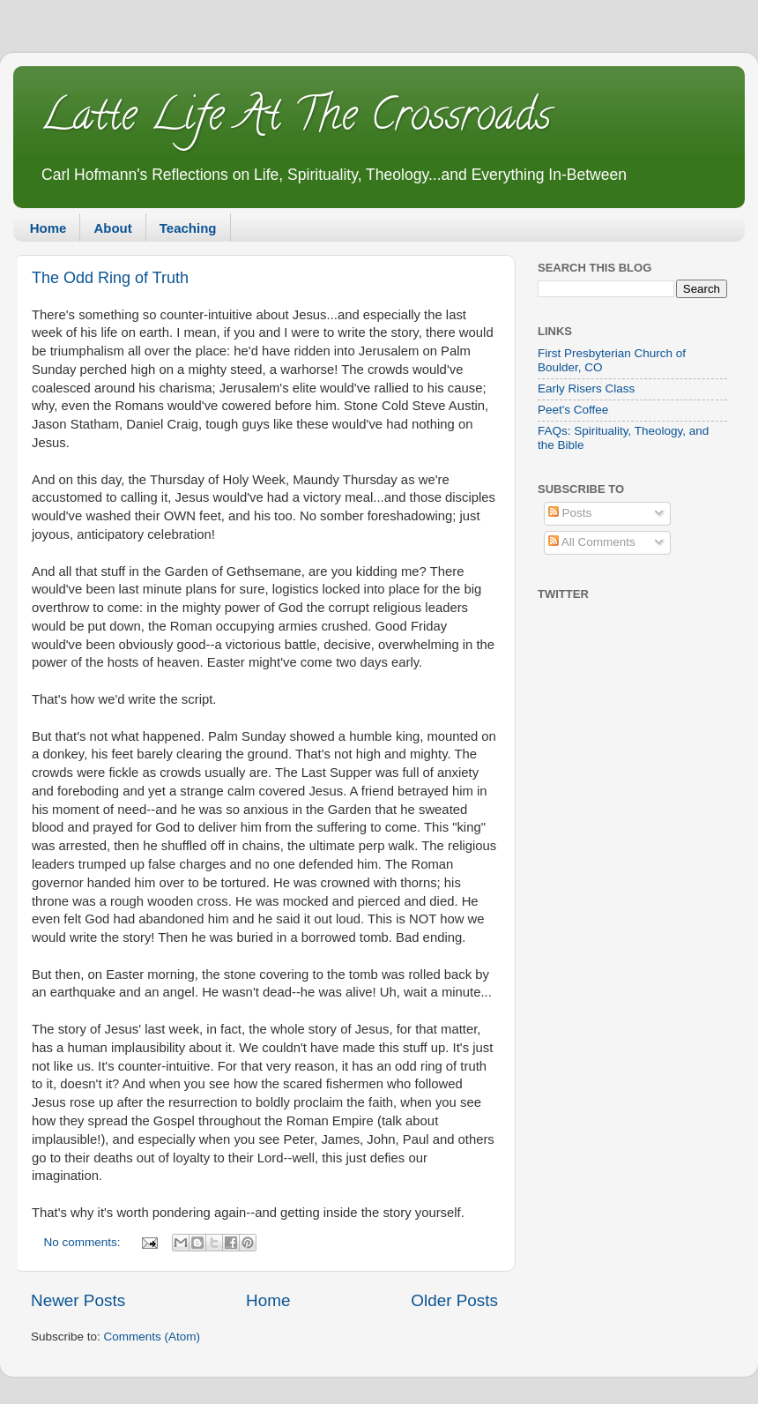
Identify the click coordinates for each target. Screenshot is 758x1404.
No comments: (84, 1242)
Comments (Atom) (152, 1336)
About (112, 227)
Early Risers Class (586, 388)
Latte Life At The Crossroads (295, 120)
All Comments (591, 542)
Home (48, 227)
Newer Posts (78, 1300)
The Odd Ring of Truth (110, 278)
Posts (570, 512)
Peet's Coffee (573, 409)
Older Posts (454, 1300)
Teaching (188, 227)
